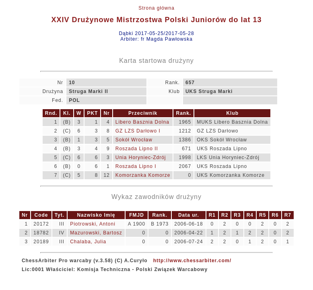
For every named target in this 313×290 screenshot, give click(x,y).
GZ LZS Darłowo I (138, 131)
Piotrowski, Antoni (92, 224)
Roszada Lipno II (136, 148)
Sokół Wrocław (133, 140)
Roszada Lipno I (135, 166)
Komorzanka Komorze (143, 175)
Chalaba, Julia (88, 241)
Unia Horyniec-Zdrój (140, 157)
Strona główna (156, 8)
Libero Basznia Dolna (142, 122)
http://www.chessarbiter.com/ (192, 260)
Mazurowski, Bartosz (96, 233)
